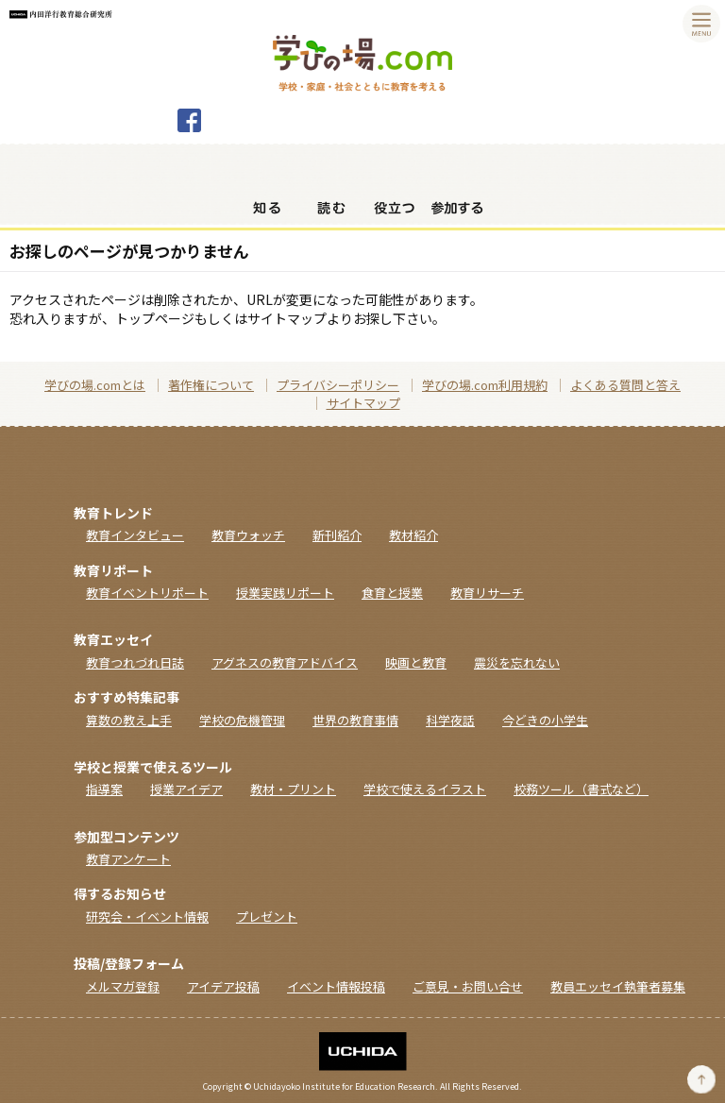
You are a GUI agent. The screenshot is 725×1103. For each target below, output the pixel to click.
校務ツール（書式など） (581, 789)
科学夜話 (450, 720)
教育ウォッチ (248, 535)
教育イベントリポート (147, 593)
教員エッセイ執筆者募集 (617, 986)
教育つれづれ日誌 (135, 662)
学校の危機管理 (242, 720)
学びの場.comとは (94, 385)
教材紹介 (413, 535)
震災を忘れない (517, 662)
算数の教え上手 (129, 720)
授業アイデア (186, 789)
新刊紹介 (337, 535)
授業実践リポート (285, 593)
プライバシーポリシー (338, 385)
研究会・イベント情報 (147, 916)
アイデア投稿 (223, 986)
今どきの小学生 (545, 720)
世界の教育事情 (355, 720)
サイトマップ (363, 403)
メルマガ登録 (123, 986)
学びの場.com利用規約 (485, 385)
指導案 (104, 789)
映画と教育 (416, 662)
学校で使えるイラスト (424, 789)
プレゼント (266, 916)
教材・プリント (293, 789)
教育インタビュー (135, 535)
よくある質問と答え (625, 385)
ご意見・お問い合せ (468, 986)
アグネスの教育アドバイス (284, 662)
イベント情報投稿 (336, 986)
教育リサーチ (487, 593)
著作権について (211, 385)
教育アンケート (128, 859)
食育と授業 (392, 593)
